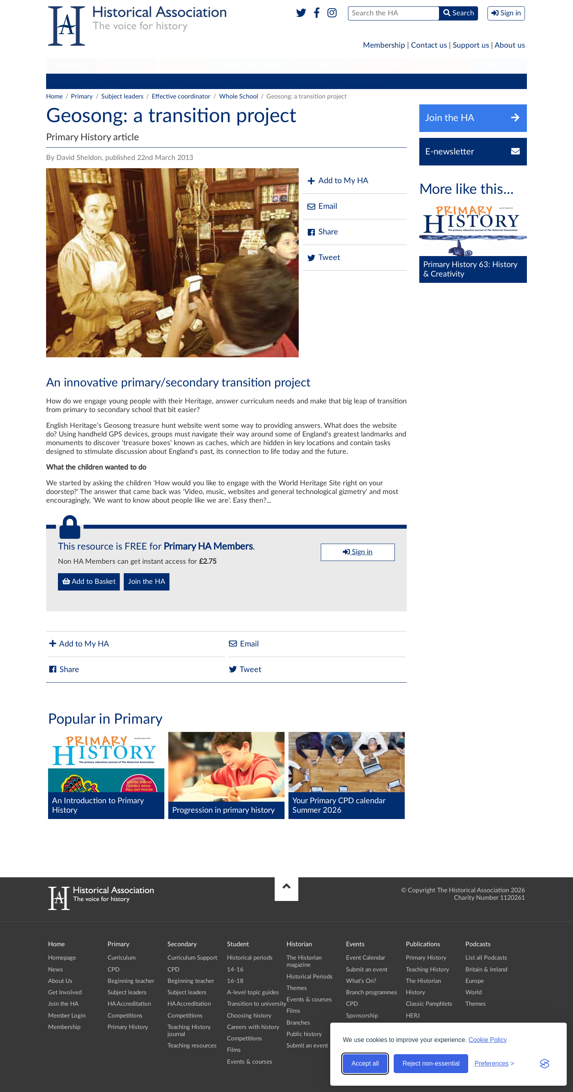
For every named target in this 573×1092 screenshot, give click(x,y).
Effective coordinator (181, 96)
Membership (384, 45)
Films (234, 1050)
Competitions (311, 81)
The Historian (423, 981)
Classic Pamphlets (429, 1004)
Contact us (429, 45)
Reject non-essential (431, 1063)
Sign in (357, 552)
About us (510, 45)
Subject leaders (200, 81)
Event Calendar (365, 958)
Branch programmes (371, 992)
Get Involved (65, 992)
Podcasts (443, 65)
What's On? (361, 981)
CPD (99, 81)
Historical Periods (309, 977)
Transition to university (256, 1004)
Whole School (238, 96)
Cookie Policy (488, 1039)
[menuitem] (71, 66)
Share (322, 232)
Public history (304, 1034)
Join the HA (146, 581)
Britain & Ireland (486, 970)
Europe (474, 981)
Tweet (323, 258)
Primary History (364, 81)
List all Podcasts (486, 958)
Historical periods (250, 958)
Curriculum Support (192, 958)
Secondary (126, 65)
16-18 (235, 981)
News (55, 970)
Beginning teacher (142, 81)
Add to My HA (337, 181)
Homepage (62, 958)
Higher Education (251, 65)
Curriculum (65, 81)
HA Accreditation (257, 81)
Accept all (365, 1063)
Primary (71, 65)
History (415, 992)
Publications (382, 65)
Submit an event (307, 1046)
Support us (471, 45)
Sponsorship (362, 1016)
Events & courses (249, 1062)
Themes (296, 988)
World (473, 992)
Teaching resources (192, 1046)
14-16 (235, 970)
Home (54, 96)
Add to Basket (88, 581)
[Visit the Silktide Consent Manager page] (544, 1063)
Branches (499, 65)
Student (182, 65)
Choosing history (249, 1016)
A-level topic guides (253, 992)
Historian (321, 65)
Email (322, 206)
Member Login (67, 1016)
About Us (60, 981)
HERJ (413, 1016)
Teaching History (427, 970)
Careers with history (253, 1027)
